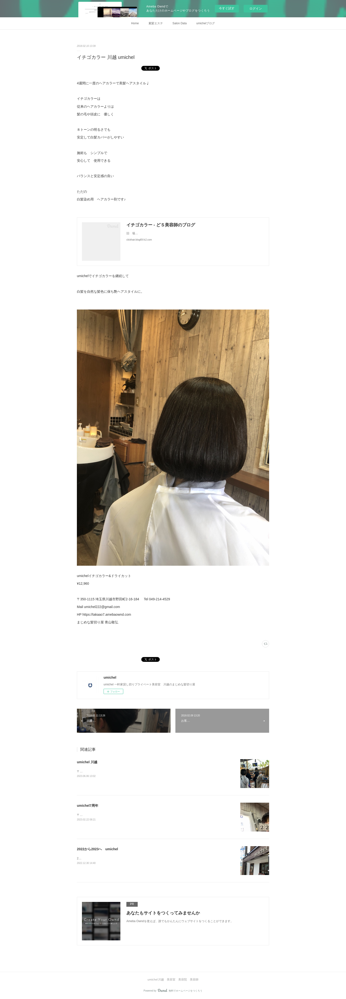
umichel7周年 (87, 805)
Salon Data (180, 23)
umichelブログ (205, 23)
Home (135, 23)
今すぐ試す (227, 8)
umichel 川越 (87, 762)
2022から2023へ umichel (97, 849)
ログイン (255, 8)
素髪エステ (155, 23)
